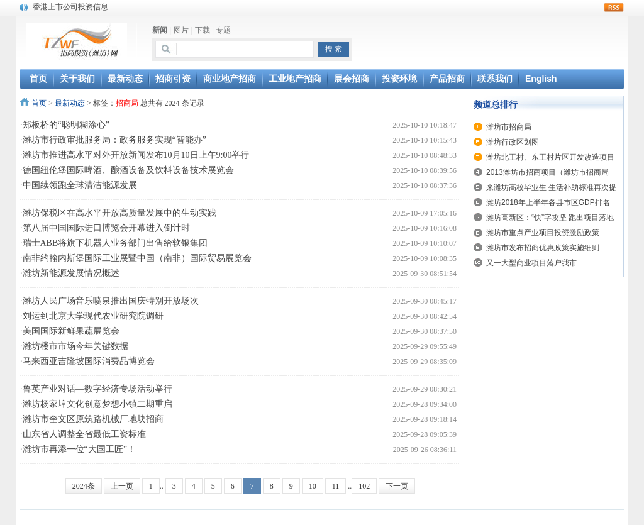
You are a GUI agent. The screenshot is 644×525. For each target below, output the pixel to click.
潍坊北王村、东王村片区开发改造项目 (550, 157)
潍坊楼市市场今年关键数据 (75, 346)
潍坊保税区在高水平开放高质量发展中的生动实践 (119, 213)
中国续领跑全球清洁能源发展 (80, 185)
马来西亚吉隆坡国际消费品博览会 (89, 361)
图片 (181, 30)
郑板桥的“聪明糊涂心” (66, 125)
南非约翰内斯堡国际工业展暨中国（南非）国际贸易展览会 (137, 258)
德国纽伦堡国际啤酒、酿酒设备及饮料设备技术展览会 (128, 170)
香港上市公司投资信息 (70, 7)
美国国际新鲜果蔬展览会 (71, 331)
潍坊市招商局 (508, 127)
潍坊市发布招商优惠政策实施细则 (542, 247)
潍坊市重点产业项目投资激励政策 (542, 232)
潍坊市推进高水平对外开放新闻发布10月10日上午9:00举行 (136, 155)
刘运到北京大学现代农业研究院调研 (93, 316)
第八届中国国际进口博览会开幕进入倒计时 (106, 228)
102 (364, 486)
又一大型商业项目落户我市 (531, 262)
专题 (223, 30)
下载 (202, 30)
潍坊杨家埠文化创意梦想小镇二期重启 (97, 404)
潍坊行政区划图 (512, 142)
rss (614, 7)
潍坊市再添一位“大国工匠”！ (79, 449)
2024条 (83, 486)
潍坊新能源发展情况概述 (71, 273)
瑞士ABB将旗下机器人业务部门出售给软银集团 (115, 243)
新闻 (159, 30)
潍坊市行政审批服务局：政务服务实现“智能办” (114, 140)
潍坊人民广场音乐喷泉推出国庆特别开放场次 (111, 301)
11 (336, 486)
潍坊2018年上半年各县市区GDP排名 (548, 202)
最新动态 (70, 103)
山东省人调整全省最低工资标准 (84, 434)
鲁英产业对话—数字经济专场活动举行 (97, 389)
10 (312, 486)
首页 (39, 103)
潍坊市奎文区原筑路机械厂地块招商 (93, 419)
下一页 (397, 486)
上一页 (122, 486)
